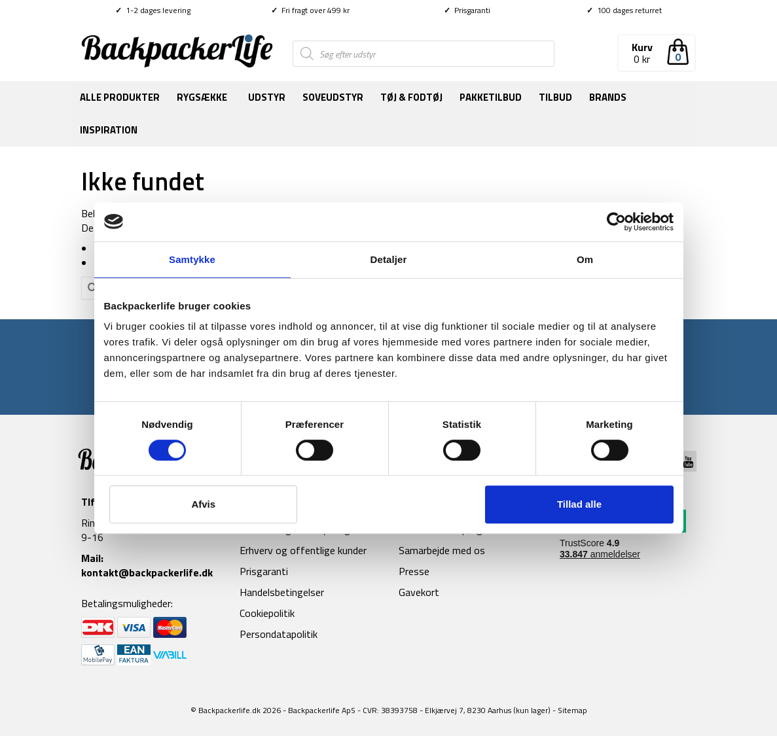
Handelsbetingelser (282, 592)
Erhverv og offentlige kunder (303, 550)
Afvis (203, 504)
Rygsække (202, 97)
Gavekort (419, 592)
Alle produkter (120, 97)
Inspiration (108, 129)
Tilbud (555, 97)
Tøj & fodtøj (411, 97)
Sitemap (572, 710)
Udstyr (266, 97)
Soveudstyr (332, 97)
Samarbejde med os (442, 550)
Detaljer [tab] (388, 259)
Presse (414, 571)
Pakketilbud (491, 97)
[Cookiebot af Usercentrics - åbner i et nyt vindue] (616, 222)
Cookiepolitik (267, 613)
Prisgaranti (467, 10)
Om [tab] (585, 259)
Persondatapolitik (278, 634)
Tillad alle (579, 504)
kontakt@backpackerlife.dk (147, 572)
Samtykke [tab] (192, 259)
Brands (607, 97)
